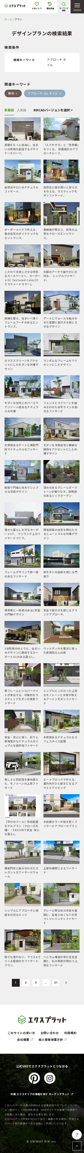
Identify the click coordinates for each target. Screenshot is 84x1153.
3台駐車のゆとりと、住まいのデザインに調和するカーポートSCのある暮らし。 (22, 652)
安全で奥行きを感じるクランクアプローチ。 (60, 612)
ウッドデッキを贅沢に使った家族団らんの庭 (60, 650)
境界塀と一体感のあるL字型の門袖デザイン (22, 612)
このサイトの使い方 (21, 1033)
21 (56, 982)
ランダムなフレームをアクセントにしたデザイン (60, 362)
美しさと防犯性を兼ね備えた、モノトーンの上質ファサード (21, 783)
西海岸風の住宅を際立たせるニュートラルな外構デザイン (60, 534)
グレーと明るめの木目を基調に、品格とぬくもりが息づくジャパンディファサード (60, 916)
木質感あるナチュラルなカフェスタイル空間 (60, 739)
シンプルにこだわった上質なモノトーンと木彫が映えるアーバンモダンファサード (60, 697)
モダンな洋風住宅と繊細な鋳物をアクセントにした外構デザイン (60, 449)
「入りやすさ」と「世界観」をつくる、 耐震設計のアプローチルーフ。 (61, 149)
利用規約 (70, 1033)
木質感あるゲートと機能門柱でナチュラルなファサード (21, 449)
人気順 (21, 110)
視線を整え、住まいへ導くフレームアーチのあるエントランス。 (21, 322)
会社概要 (25, 1039)
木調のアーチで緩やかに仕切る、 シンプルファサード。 (60, 276)
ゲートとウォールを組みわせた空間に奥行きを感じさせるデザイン (60, 322)
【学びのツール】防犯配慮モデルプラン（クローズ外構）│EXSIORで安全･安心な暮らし (22, 828)
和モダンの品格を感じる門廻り (60, 574)
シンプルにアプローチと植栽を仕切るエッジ (21, 912)
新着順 (9, 110)
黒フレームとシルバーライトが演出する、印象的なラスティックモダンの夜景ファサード (21, 697)
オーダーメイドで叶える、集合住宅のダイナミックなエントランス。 (21, 234)
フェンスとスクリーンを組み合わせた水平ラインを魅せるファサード (60, 407)
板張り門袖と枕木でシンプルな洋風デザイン (21, 489)
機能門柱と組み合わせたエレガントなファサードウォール (21, 872)
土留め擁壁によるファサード (60, 870)
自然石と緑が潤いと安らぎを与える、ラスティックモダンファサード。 (60, 191)
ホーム (8, 19)
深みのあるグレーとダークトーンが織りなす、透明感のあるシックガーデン (60, 492)
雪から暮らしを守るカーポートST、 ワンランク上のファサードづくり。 (22, 534)
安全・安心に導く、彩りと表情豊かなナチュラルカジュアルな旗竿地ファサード (21, 741)
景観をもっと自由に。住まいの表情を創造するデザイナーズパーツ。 (21, 149)
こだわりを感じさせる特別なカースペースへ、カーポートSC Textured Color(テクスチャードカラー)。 (22, 278)
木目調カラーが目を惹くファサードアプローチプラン (60, 824)
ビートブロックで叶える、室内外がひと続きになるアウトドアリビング (60, 783)
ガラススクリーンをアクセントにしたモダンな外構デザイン (21, 365)
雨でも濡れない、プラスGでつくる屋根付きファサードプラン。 (22, 961)
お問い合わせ (50, 1033)
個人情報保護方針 (53, 1039)
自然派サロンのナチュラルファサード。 (21, 189)
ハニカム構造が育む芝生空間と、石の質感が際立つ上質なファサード (60, 961)
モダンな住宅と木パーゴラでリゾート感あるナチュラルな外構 (21, 407)
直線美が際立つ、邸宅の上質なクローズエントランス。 (60, 234)
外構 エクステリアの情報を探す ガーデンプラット (42, 1094)
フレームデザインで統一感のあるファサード (21, 574)
